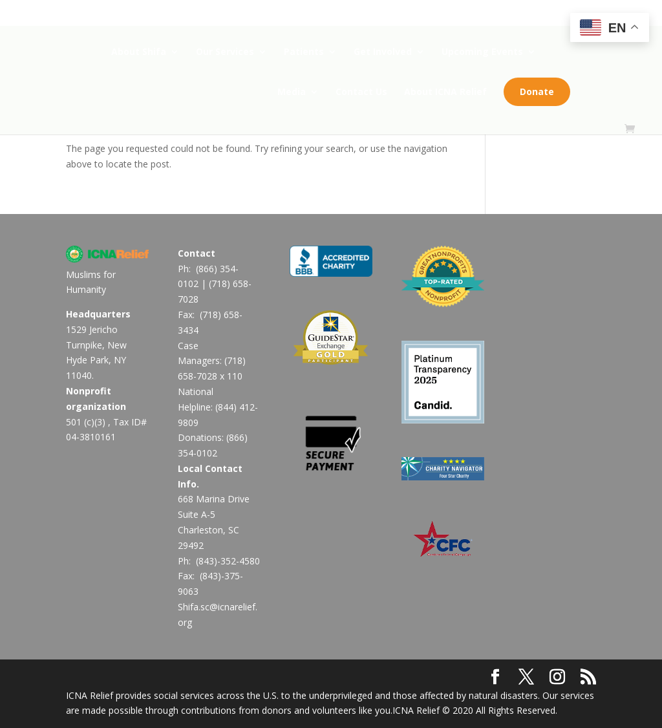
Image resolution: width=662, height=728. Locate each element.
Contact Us (366, 92)
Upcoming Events (482, 52)
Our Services (225, 52)
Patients (304, 52)
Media (296, 92)
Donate (541, 91)
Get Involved (383, 52)
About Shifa (138, 52)
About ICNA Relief (450, 92)
